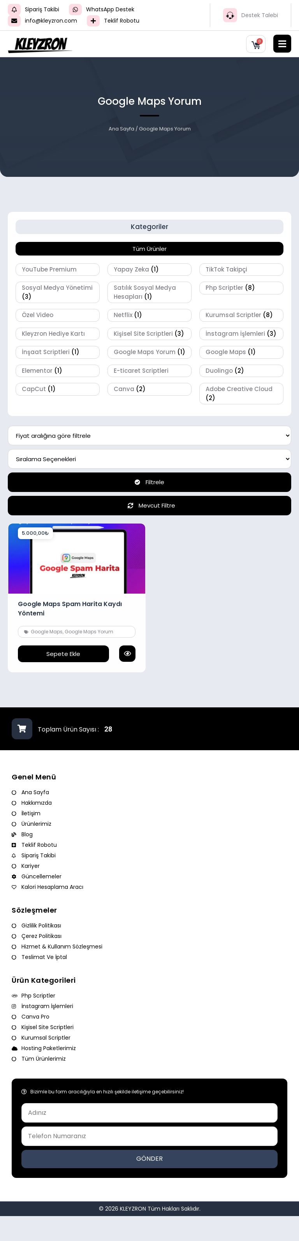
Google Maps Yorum (89, 631)
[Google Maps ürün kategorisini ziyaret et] (241, 352)
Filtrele (149, 482)
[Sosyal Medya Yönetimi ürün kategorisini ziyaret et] (58, 292)
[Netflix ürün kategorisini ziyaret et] (149, 315)
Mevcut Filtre (149, 505)
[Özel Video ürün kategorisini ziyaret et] (58, 315)
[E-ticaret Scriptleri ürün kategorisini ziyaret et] (149, 371)
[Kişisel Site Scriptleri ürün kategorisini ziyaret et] (149, 334)
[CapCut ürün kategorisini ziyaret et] (58, 389)
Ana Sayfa (121, 128)
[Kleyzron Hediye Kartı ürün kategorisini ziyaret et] (58, 334)
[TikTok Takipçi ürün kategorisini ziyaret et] (241, 269)
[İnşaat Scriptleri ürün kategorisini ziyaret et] (58, 352)
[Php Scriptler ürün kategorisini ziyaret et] (241, 288)
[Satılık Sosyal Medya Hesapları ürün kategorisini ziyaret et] (149, 292)
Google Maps (47, 631)
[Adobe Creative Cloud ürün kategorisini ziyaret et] (241, 393)
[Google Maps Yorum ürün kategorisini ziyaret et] (149, 352)
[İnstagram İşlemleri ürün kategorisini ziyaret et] (241, 334)
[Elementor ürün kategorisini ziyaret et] (58, 371)
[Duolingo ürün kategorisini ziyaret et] (241, 371)
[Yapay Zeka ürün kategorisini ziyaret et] (149, 269)
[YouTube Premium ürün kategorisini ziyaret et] (58, 269)
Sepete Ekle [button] (63, 654)
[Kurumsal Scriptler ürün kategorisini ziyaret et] (241, 315)
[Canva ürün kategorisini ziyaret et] (149, 389)
